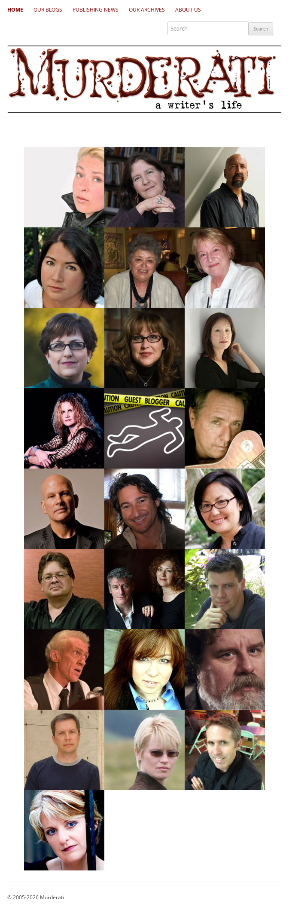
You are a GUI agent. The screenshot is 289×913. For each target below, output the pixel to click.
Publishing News (96, 9)
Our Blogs (47, 9)
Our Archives (147, 9)
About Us (188, 9)
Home (15, 9)
